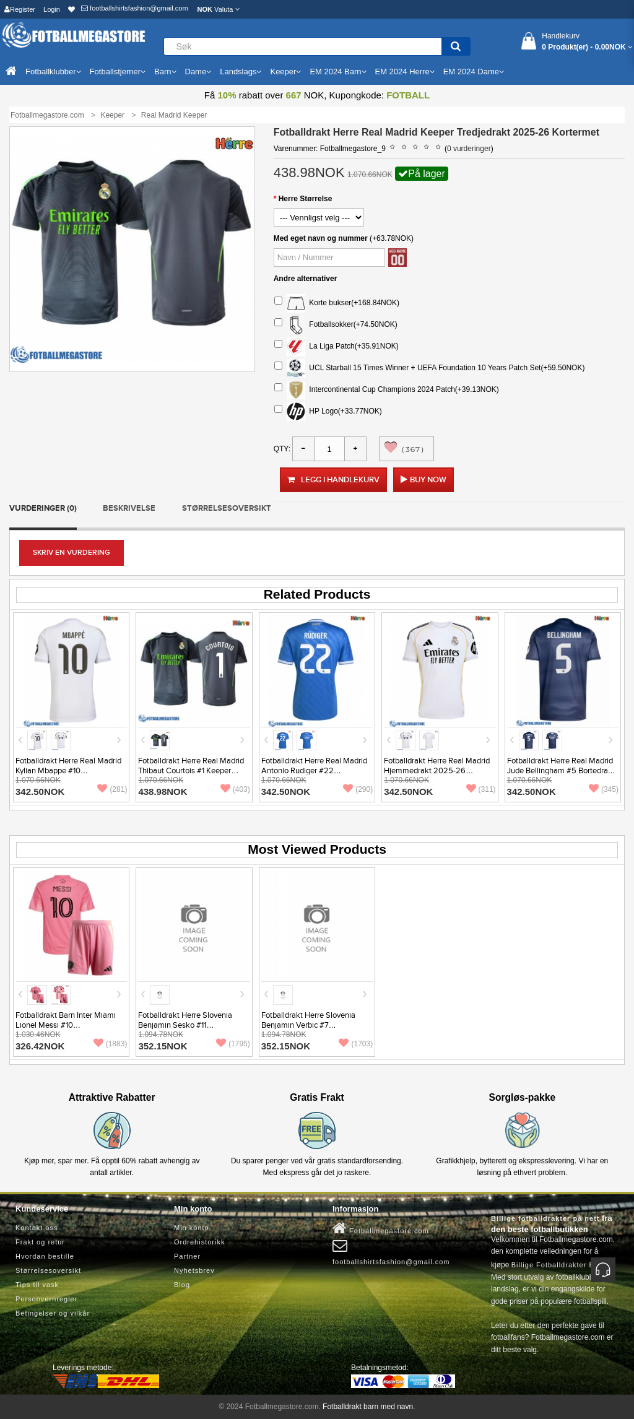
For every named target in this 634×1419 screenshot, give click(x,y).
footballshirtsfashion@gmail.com (134, 8)
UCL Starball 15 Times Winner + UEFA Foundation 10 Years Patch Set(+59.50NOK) (429, 368)
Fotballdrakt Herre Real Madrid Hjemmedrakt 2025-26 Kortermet (437, 771)
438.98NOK (162, 791)
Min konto (191, 1227)
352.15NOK (162, 1046)
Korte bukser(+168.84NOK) (336, 303)
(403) (235, 789)
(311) (481, 789)
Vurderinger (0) (43, 508)
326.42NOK (39, 1046)
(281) (112, 789)
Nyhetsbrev (194, 1270)
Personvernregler (46, 1299)
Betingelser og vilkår (52, 1313)
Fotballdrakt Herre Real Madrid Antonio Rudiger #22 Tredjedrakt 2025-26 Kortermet (316, 771)
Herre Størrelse (305, 198)
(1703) (356, 1044)
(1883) (110, 1044)
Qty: (282, 449)
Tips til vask (37, 1284)
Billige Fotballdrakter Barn (558, 1265)
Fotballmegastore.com (380, 1228)
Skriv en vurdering (71, 552)
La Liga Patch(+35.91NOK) (336, 346)
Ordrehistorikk (199, 1242)
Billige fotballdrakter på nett (545, 1218)
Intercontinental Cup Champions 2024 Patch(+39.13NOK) (386, 390)
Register (19, 9)
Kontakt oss (36, 1227)
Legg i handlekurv (333, 480)
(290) (358, 789)
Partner (187, 1256)
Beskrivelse (129, 508)
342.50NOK (39, 791)
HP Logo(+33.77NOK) (328, 411)
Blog (182, 1284)
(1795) (233, 1044)
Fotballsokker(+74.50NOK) (335, 325)
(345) (604, 789)
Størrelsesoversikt (226, 508)
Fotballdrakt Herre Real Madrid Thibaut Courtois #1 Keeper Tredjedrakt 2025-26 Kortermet (193, 771)
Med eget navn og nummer (321, 238)
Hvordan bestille (44, 1256)
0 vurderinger (469, 148)
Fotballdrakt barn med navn (368, 1406)
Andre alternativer (305, 278)
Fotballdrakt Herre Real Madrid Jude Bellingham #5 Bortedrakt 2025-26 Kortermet (561, 771)
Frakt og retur (40, 1242)
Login (51, 9)
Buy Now (428, 480)
